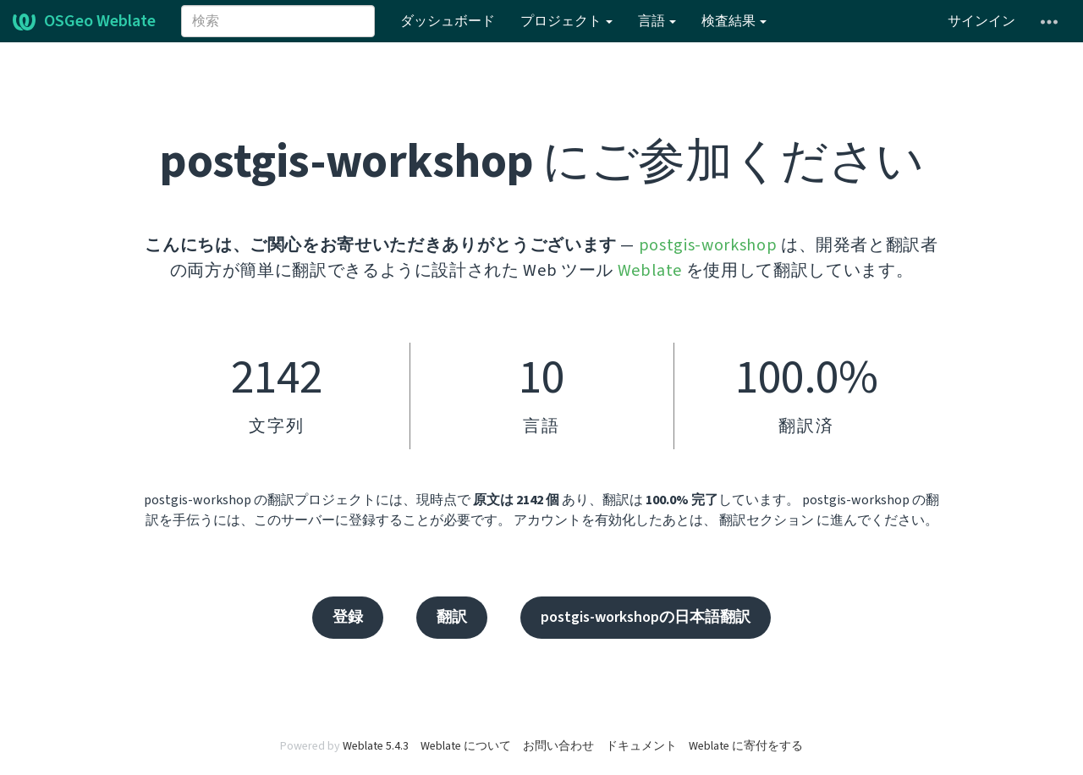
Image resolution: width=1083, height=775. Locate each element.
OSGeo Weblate (84, 21)
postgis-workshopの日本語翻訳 (645, 617)
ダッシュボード (447, 21)
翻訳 (452, 617)
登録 (348, 617)
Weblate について (466, 746)
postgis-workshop (708, 245)
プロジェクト (566, 21)
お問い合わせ (558, 746)
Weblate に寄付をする (746, 746)
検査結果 (734, 21)
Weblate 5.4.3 (376, 746)
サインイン (981, 21)
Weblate (650, 271)
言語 (657, 21)
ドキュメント (641, 746)
